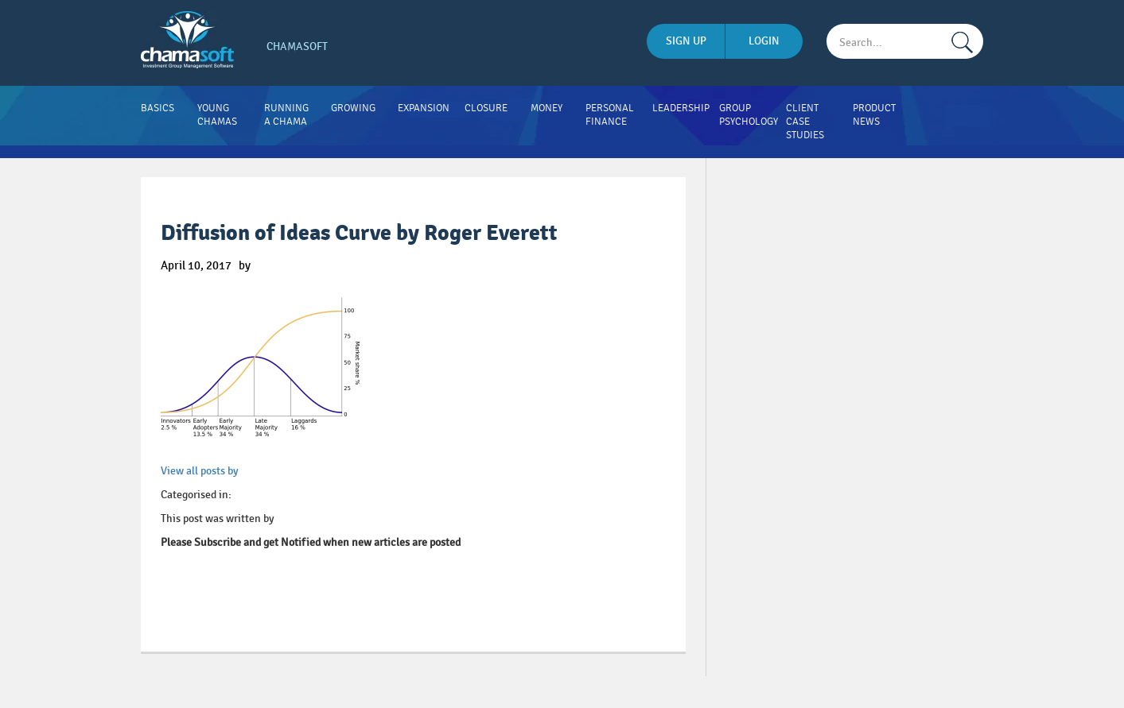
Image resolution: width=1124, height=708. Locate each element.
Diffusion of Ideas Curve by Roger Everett (359, 233)
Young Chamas (217, 115)
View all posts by (200, 471)
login (764, 41)
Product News (874, 115)
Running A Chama (286, 115)
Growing (353, 108)
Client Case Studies (805, 122)
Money (546, 108)
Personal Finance (609, 115)
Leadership (681, 108)
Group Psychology (748, 115)
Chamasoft (297, 46)
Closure (486, 108)
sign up (686, 41)
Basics (157, 108)
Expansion (423, 108)
